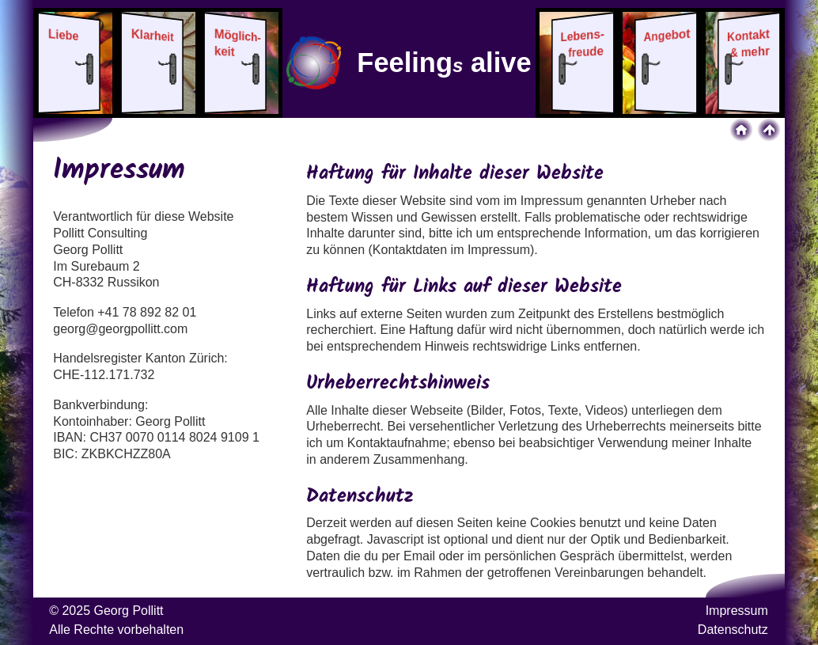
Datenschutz (733, 629)
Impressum (737, 610)
